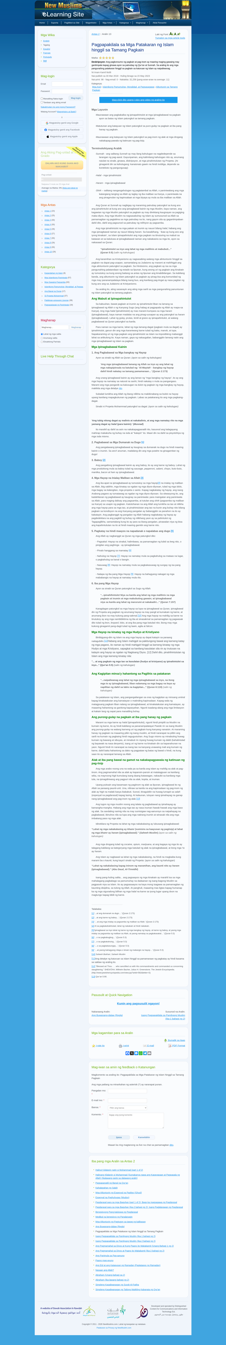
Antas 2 (96, 34)
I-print (124, 1045)
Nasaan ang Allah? (105, 1270)
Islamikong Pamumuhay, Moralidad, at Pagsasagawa (128, 87)
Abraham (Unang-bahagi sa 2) (110, 1275)
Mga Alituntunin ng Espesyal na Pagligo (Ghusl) (119, 1192)
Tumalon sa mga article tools (170, 38)
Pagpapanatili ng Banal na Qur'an (112, 1183)
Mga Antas (109, 23)
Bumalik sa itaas (174, 1040)
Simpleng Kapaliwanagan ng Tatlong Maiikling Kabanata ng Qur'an (128, 1289)
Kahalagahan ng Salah (107, 1188)
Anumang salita (49, 338)
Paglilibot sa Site (71, 23)
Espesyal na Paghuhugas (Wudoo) (112, 1197)
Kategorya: (97, 83)
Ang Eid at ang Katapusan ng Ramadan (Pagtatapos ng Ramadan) (128, 1265)
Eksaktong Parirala (51, 342)
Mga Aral (96, 87)
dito (171, 1145)
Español (46, 49)
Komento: (97, 1114)
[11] (106, 641)
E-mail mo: (98, 1100)
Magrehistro (91, 23)
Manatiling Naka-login (52, 99)
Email (43, 84)
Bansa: (96, 1107)
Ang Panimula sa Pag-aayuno (110, 1255)
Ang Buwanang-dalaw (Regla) (107, 1015)
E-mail (148, 1045)
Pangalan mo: (99, 1092)
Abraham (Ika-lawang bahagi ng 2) (112, 1280)
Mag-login (76, 98)
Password (45, 91)
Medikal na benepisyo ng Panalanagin (114, 1217)
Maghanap (142, 23)
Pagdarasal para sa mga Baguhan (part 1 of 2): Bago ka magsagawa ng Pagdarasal (136, 1202)
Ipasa (119, 1137)
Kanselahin (144, 1137)
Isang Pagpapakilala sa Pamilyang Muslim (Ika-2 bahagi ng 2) (126, 1241)
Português (47, 57)
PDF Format (176, 1045)
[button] (42, 211)
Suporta (54, 23)
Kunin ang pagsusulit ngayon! (138, 1003)
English (46, 41)
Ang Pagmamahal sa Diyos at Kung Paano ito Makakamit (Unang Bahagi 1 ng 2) (135, 1246)
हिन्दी (45, 61)
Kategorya (125, 23)
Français (47, 53)
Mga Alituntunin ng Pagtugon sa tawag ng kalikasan (121, 1221)
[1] (142, 442)
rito (120, 388)
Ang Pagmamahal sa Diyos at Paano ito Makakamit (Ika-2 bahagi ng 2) (130, 1251)
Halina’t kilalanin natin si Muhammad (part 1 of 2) (119, 1170)
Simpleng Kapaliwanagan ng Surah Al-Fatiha (117, 1284)
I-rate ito (98, 1045)
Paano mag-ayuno (104, 1260)
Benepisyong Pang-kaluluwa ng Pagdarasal (117, 1212)
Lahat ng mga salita (51, 334)
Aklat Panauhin (159, 23)
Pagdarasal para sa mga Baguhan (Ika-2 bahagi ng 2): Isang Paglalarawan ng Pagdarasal (139, 1207)
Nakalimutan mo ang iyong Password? (58, 107)
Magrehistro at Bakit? (66, 111)
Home (42, 23)
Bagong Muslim (64, 10)
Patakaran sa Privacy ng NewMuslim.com (114, 1328)
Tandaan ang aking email (53, 102)
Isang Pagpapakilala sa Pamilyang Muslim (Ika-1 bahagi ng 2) (126, 1236)
